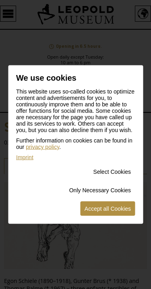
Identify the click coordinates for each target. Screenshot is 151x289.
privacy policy (42, 147)
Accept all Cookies (108, 209)
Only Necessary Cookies (100, 190)
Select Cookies (112, 172)
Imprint (24, 157)
